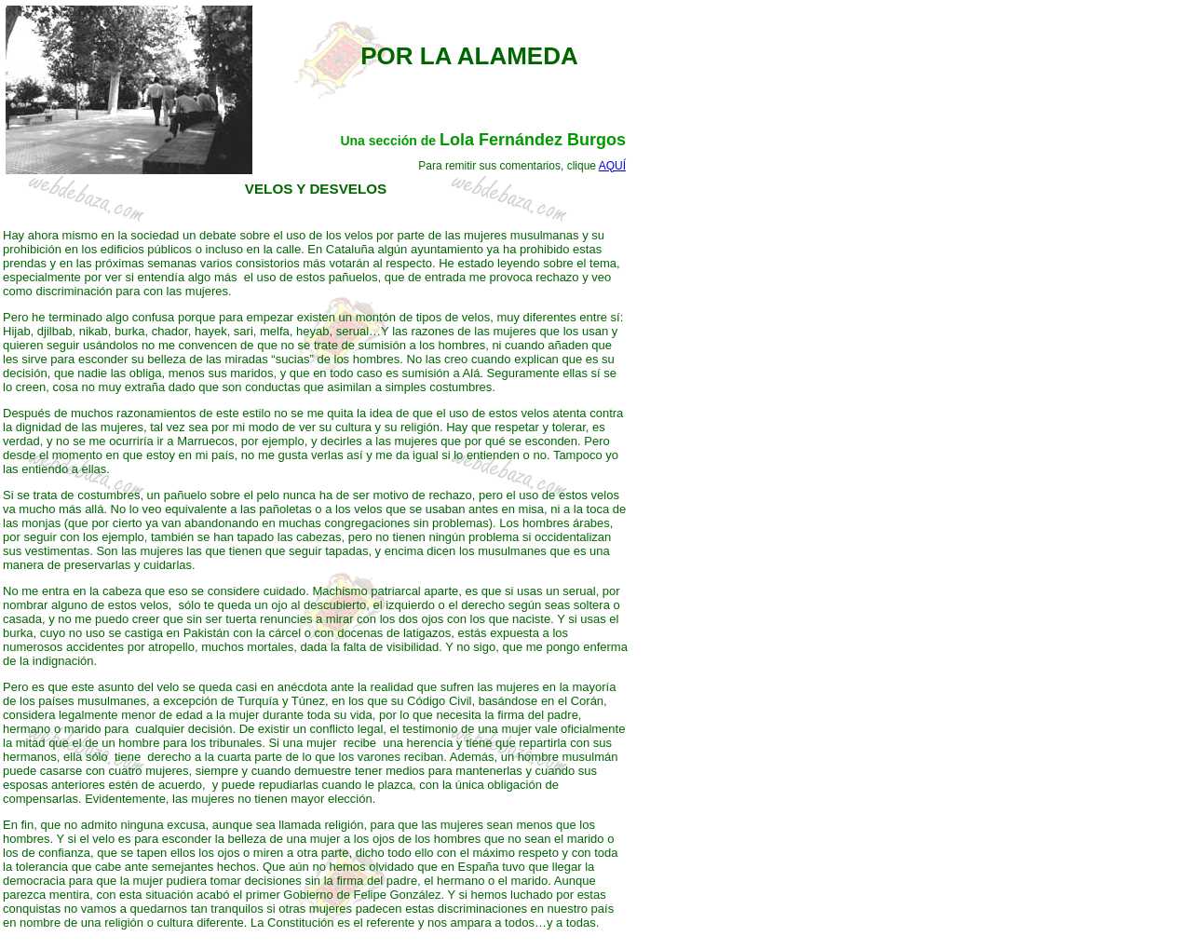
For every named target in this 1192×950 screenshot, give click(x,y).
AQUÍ (612, 165)
